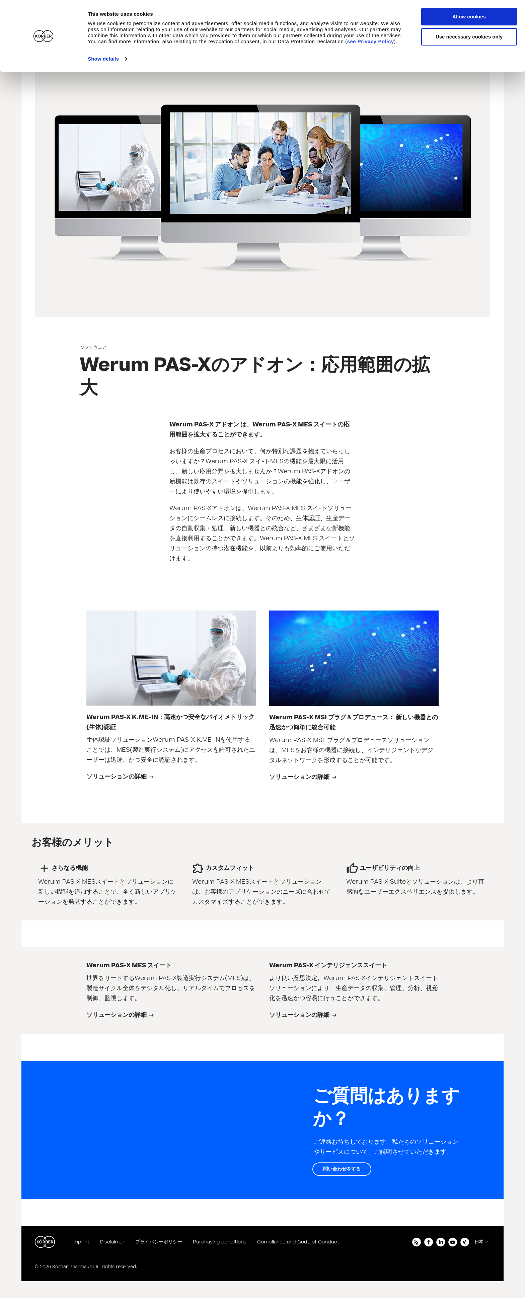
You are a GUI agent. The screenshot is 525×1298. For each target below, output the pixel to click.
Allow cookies (469, 16)
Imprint (80, 1241)
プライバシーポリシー (158, 1241)
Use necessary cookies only (469, 36)
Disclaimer (112, 1241)
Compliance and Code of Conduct (298, 1241)
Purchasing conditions (219, 1241)
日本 (479, 1241)
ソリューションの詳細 (116, 776)
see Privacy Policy (370, 41)
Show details (103, 59)
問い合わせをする (342, 1168)
